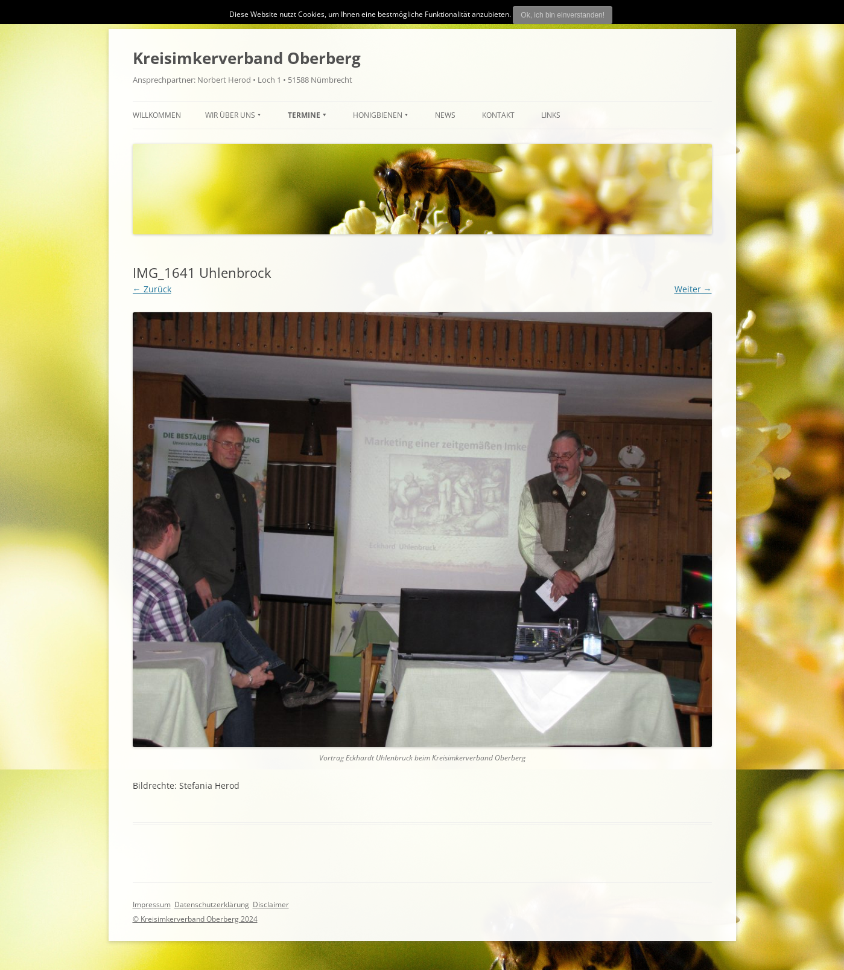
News (445, 115)
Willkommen (157, 115)
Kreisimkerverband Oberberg (247, 58)
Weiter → (693, 289)
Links (550, 115)
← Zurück (152, 289)
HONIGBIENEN (377, 115)
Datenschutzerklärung (211, 904)
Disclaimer (271, 904)
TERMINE (304, 115)
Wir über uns (230, 115)
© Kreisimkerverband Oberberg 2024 (195, 919)
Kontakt (498, 115)
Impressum (152, 904)
